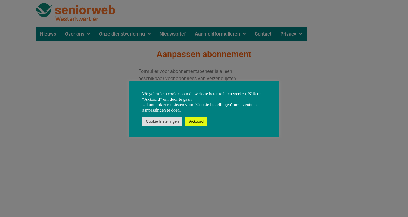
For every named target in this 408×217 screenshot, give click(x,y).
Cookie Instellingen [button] (162, 121)
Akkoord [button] (196, 121)
